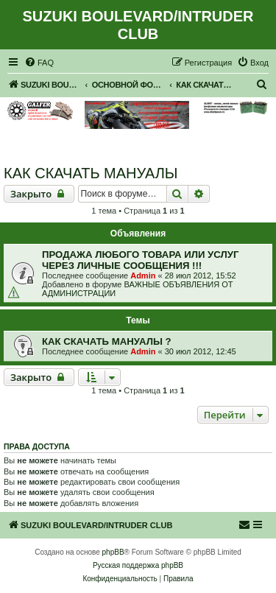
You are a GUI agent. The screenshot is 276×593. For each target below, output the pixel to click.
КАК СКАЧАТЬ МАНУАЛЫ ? (106, 341)
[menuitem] (39, 62)
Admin (142, 275)
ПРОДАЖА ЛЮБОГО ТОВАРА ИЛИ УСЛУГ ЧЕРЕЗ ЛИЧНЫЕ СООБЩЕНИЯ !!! (140, 260)
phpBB (113, 552)
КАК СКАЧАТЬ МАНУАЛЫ (91, 173)
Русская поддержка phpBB (138, 565)
